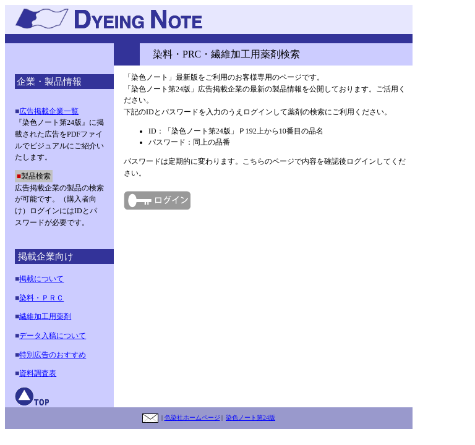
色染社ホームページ (192, 417)
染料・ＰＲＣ (41, 298)
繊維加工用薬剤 (45, 316)
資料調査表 (37, 373)
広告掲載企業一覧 (49, 111)
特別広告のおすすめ (52, 354)
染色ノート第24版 (250, 417)
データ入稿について (52, 335)
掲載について (41, 278)
